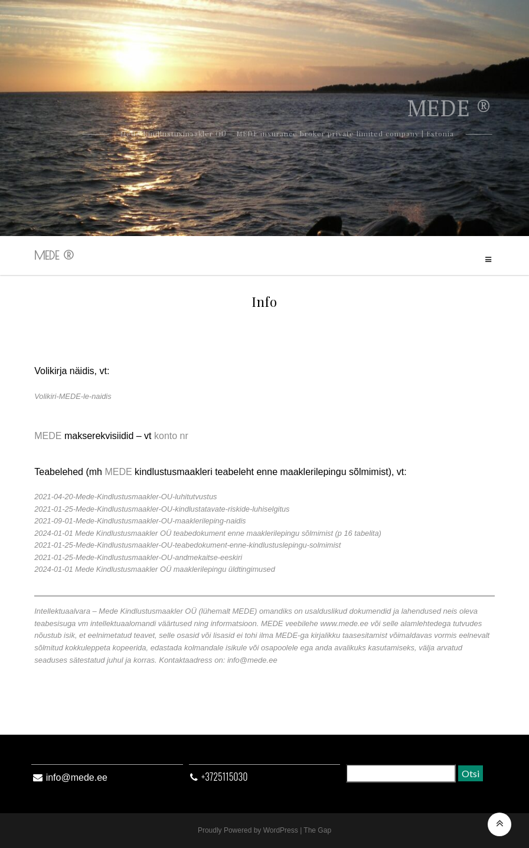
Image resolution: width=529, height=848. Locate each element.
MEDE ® (54, 255)
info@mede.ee (76, 777)
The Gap (317, 830)
